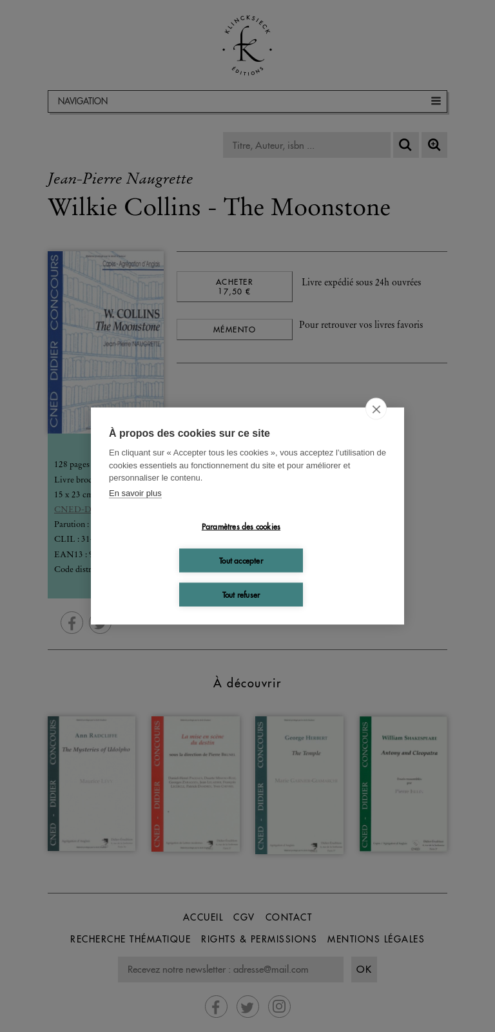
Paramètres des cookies (241, 526)
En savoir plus (135, 492)
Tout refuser (241, 594)
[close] (376, 409)
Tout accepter (241, 560)
